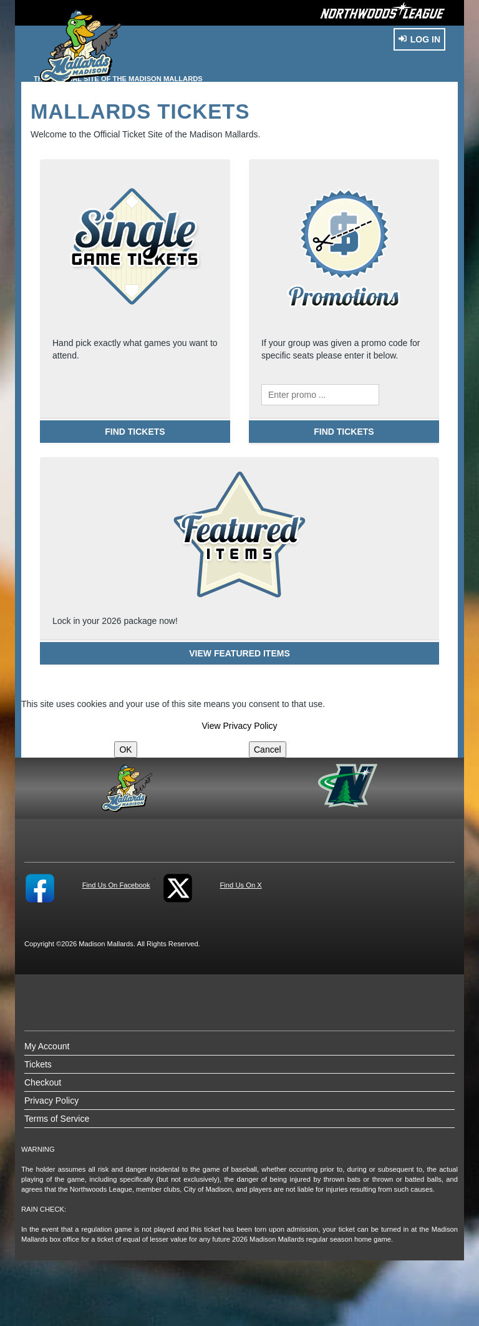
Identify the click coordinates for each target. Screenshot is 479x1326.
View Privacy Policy (239, 726)
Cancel (267, 750)
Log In (419, 39)
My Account (46, 1046)
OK (125, 750)
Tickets (38, 1064)
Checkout (42, 1082)
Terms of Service (56, 1119)
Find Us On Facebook (116, 885)
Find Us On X (241, 885)
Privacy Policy (51, 1101)
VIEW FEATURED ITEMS (239, 653)
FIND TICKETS (135, 432)
